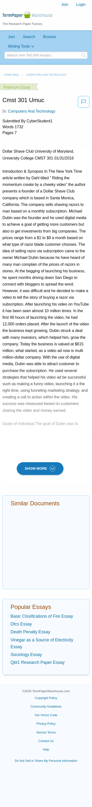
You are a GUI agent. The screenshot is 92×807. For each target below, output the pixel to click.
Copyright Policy (46, 698)
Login (81, 4)
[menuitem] (64, 4)
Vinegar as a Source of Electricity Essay (42, 643)
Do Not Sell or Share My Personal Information (46, 761)
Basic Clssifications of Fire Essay (42, 616)
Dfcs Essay (21, 624)
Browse (49, 37)
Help (46, 749)
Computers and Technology (46, 74)
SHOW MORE (40, 468)
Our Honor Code (46, 715)
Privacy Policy (45, 723)
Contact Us (45, 741)
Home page (11, 74)
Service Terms (46, 732)
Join (64, 4)
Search (29, 37)
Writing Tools (19, 46)
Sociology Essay (26, 654)
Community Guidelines (46, 706)
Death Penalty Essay (30, 631)
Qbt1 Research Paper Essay (38, 662)
